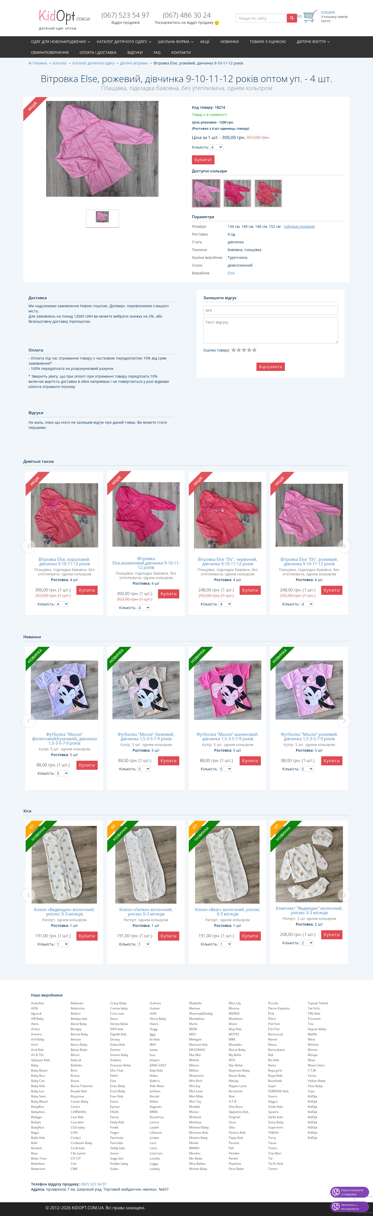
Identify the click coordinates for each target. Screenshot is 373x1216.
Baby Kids (38, 1086)
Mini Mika (196, 1096)
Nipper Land (237, 1086)
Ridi (270, 1055)
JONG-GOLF (158, 1065)
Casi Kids (77, 1117)
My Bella (235, 1055)
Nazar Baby (237, 1075)
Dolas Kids (117, 1044)
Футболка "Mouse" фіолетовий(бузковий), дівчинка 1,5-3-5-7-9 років (64, 738)
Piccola (273, 1003)
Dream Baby (119, 1055)
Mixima (234, 1008)
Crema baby (119, 1008)
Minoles (194, 1153)
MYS (232, 1060)
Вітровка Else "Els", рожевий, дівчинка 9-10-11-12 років (309, 561)
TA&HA (273, 1132)
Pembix (234, 1153)
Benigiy (76, 1029)
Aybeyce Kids (40, 1060)
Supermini (275, 1127)
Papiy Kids (236, 1138)
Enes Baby (117, 1086)
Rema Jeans (276, 1049)
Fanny (114, 1117)
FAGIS (114, 1112)
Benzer (76, 1039)
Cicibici (76, 1138)
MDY (192, 1034)
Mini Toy (195, 1101)
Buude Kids (79, 1091)
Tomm (272, 1169)
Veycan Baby (317, 1029)
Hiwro (154, 1024)
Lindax (154, 1138)
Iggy (153, 1034)
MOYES (234, 1034)
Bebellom (38, 1163)
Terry (272, 1138)
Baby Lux (37, 1091)
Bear (34, 1153)
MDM (193, 1029)
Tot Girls (314, 1008)
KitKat (154, 1101)
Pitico (272, 1018)
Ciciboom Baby (81, 1143)
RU (299, 16)
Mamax (194, 1008)
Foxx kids (116, 1143)
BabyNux (37, 1127)
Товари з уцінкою (268, 41)
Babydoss (38, 1112)
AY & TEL (37, 1055)
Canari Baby (79, 1101)
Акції (205, 41)
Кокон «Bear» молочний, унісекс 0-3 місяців (227, 912)
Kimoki (154, 1096)
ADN (34, 1008)
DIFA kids (116, 1029)
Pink (271, 1013)
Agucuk (36, 1013)
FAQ (157, 52)
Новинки (229, 41)
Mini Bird (195, 1081)
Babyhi (36, 1122)
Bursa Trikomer (82, 1086)
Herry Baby (158, 1018)
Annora (36, 1034)
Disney (115, 1039)
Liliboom (156, 1132)
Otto (232, 1127)
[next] (344, 546)
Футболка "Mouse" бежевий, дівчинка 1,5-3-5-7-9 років (146, 736)
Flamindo (116, 1138)
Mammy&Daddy (201, 1013)
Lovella (155, 1158)
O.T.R (232, 1101)
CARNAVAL (79, 1112)
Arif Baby (37, 1039)
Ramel (272, 1039)
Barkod (36, 1148)
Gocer (114, 1153)
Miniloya (195, 1122)
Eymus (115, 1106)
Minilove (195, 1117)
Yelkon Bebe (317, 1081)
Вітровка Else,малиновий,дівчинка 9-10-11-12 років (146, 563)
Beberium (38, 1169)
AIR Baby (37, 1018)
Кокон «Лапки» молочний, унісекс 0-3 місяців (146, 912)
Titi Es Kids (275, 1163)
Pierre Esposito (279, 1008)
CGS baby (78, 1127)
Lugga (154, 1163)
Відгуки (135, 52)
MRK (232, 1039)
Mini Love (196, 1091)
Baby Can (38, 1081)
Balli (34, 1143)
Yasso (312, 1075)
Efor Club (116, 1070)
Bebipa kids (79, 1018)
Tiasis (272, 1143)
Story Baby (276, 1122)
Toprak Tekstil (318, 1003)
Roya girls (275, 1070)
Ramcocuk (275, 1034)
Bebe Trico (39, 1158)
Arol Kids (37, 1049)
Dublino (115, 1060)
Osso (232, 1122)
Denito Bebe (119, 1024)
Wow (311, 1060)
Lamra (154, 1122)
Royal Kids (275, 1075)
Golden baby (119, 1163)
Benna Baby (79, 1034)
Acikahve (37, 1003)
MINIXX (194, 1148)
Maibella (195, 1003)
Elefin (114, 1075)
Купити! (203, 160)
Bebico (76, 1013)
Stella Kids (275, 1117)
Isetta (154, 1049)
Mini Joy (194, 1086)
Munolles (235, 1044)
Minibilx (194, 1106)
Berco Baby (79, 1044)
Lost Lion (156, 1153)
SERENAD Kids (278, 1091)
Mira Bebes (197, 1163)
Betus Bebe (79, 1049)
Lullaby (155, 1169)
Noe (232, 1096)
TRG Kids (314, 1013)
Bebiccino (78, 1008)
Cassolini (77, 1122)
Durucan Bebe (120, 1065)
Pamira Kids (237, 1132)
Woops (313, 1055)
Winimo (313, 1044)
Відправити (270, 366)
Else (113, 1081)
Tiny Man (274, 1153)
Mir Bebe (195, 1158)
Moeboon (235, 1018)
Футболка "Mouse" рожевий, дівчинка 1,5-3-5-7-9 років (309, 736)
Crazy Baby (118, 1003)
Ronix (272, 1065)
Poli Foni (274, 1024)
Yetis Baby (315, 1086)
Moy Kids (235, 1029)
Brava (75, 1081)
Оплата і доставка (98, 52)
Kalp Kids (156, 1070)
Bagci (35, 1132)
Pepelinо (235, 1163)
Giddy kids (117, 1148)
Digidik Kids (118, 1034)
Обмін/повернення (50, 52)
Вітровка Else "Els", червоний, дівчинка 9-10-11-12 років (227, 561)
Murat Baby (237, 1049)
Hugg (153, 1029)
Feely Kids (117, 1122)
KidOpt (312, 1096)
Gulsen (155, 1008)
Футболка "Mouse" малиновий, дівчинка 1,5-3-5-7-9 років (228, 736)
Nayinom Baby (239, 1070)
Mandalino (196, 1018)
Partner (234, 1143)
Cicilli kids (78, 1148)
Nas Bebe (236, 1065)
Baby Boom (39, 1070)
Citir (74, 1163)
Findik (114, 1127)
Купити (87, 590)
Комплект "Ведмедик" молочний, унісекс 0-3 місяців (309, 910)
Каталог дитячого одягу (122, 41)
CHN (74, 1132)
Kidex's (155, 1081)
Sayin (272, 1086)
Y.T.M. (312, 1070)
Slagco (273, 1101)
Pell (231, 1148)
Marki (193, 1024)
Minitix (194, 1143)
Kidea (154, 1075)
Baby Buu (38, 1075)
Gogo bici (117, 1158)
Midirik (194, 1060)
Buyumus (77, 1096)
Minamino (196, 1075)
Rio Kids (273, 1060)
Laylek (154, 1127)
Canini (75, 1106)
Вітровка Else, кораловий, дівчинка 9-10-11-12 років (64, 561)
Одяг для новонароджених (58, 41)
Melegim (195, 1039)
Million (194, 1070)
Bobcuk (76, 1060)
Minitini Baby (198, 1138)
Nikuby (234, 1081)
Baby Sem (38, 1096)
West (311, 1039)
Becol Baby (79, 1024)
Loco (153, 1143)
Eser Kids (116, 1096)
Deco (114, 1018)
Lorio (153, 1148)
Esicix (114, 1101)
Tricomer (314, 1018)
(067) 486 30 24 (187, 15)
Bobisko (76, 1065)
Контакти (181, 52)
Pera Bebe (236, 1169)
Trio (310, 1024)
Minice (194, 1112)
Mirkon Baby (198, 1169)
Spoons (273, 1112)
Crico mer (117, 1013)
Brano (75, 1075)
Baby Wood (39, 1101)
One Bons (236, 1106)
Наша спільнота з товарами (352, 1192)
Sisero (272, 1096)
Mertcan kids (198, 1044)
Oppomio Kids (239, 1112)
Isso (152, 1055)
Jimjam (155, 1060)
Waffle (312, 1034)
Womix (313, 1049)
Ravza (272, 1044)
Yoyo (311, 1091)
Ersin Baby (117, 1091)
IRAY (153, 1044)
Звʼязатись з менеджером (350, 1207)
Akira (35, 1024)
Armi (34, 1044)
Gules (114, 1169)
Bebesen (77, 1003)
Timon (272, 1148)
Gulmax (155, 1003)
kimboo (155, 1091)
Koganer (156, 1106)
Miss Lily (235, 1003)
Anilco (35, 1029)
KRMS (154, 1112)
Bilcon (75, 1055)
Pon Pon (274, 1029)
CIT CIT (76, 1158)
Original (234, 1117)
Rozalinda (275, 1081)
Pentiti (233, 1158)
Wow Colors (316, 1065)
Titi (270, 1158)
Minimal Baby (199, 1127)
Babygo (36, 1117)
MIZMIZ (234, 1013)
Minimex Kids (198, 1132)
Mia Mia (195, 1055)
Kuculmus (157, 1117)
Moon (233, 1024)
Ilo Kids (155, 1039)
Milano (194, 1065)
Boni (74, 1070)
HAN (153, 1013)
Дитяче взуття (311, 41)
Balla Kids (38, 1138)
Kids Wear (157, 1086)
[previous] (28, 546)
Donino (115, 1049)
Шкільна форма (173, 41)
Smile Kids (275, 1106)
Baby (34, 1065)
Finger (114, 1132)
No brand (235, 1091)
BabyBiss (37, 1106)
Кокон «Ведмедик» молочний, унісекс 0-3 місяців (64, 912)
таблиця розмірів (299, 226)
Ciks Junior (78, 1153)
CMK (74, 1169)
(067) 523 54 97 (125, 15)
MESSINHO (197, 1049)
